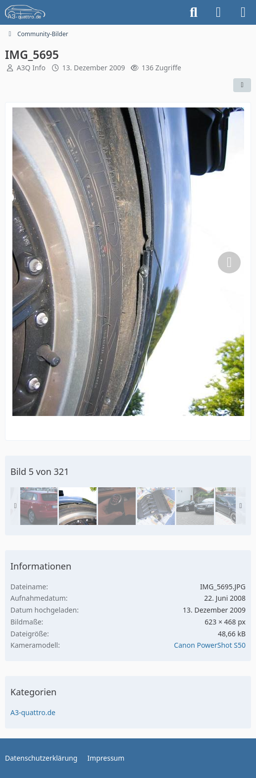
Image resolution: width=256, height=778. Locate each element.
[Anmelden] (218, 12)
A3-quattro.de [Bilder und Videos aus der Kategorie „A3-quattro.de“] (32, 712)
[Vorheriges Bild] (26, 262)
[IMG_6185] (156, 506)
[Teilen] (242, 85)
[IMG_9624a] (195, 506)
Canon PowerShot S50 (210, 645)
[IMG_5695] (78, 506)
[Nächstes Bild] (229, 262)
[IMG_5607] (38, 506)
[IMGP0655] (234, 506)
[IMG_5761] (117, 506)
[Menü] (243, 12)
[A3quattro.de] (25, 12)
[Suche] (194, 12)
